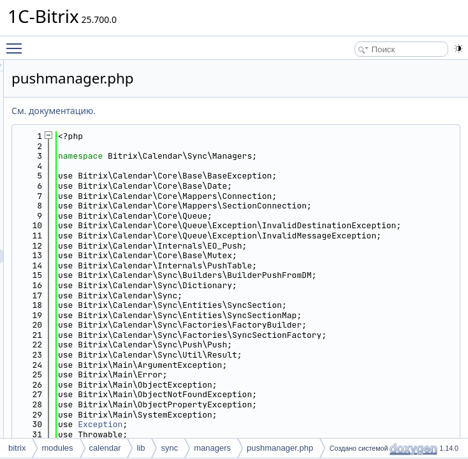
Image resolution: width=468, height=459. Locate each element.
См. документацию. (213, 111)
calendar (105, 448)
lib (140, 448)
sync (169, 448)
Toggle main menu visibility (17, 42)
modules (57, 448)
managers (212, 448)
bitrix (17, 448)
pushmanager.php (280, 448)
